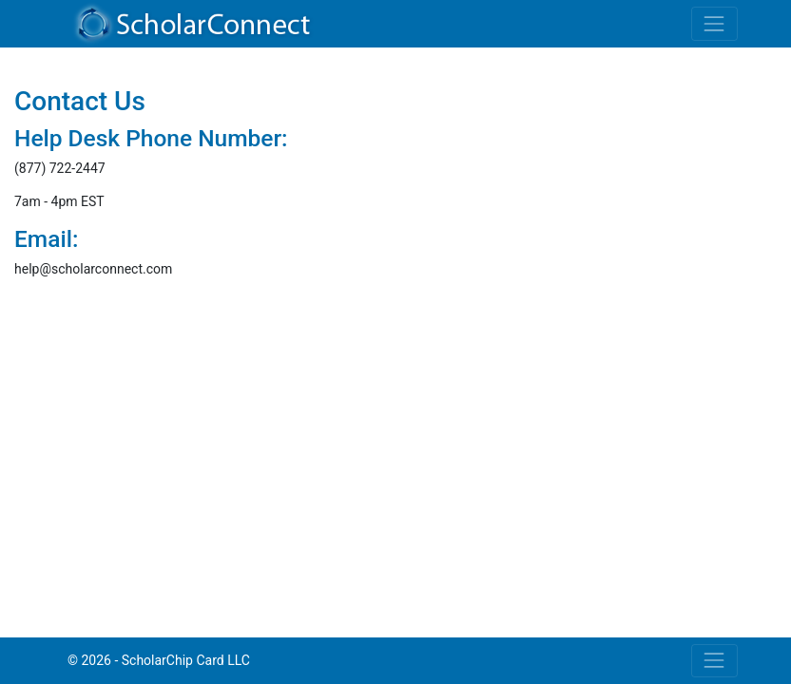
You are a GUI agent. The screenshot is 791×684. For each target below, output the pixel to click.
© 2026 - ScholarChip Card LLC (159, 660)
